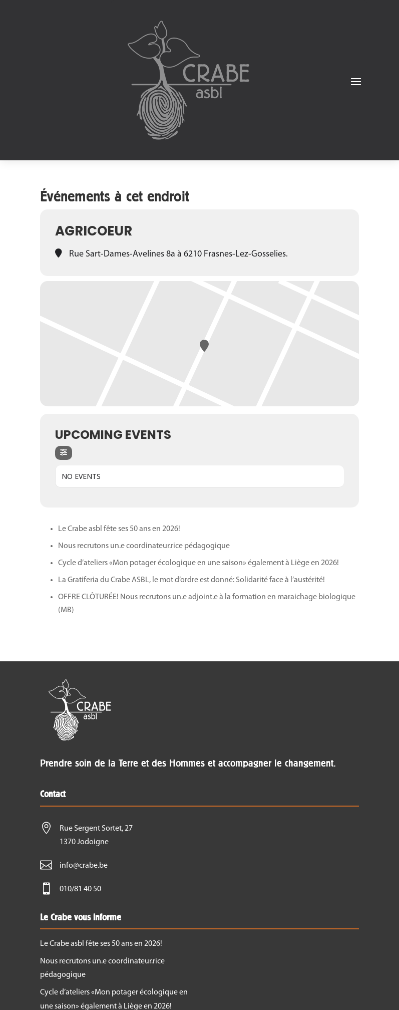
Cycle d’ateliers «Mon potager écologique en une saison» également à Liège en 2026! (198, 563)
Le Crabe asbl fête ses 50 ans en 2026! (119, 529)
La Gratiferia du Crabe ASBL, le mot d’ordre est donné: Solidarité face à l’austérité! (191, 580)
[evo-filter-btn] (63, 453)
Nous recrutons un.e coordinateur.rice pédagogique (144, 546)
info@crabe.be (84, 866)
